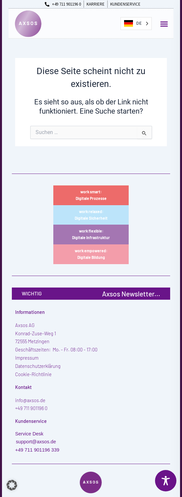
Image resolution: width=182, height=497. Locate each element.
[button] (164, 24)
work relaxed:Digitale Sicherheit (91, 214)
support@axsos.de (36, 441)
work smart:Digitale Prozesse (91, 195)
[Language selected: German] (136, 23)
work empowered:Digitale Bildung (91, 254)
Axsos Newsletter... (131, 294)
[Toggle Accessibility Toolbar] (165, 480)
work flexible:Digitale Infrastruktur (91, 234)
